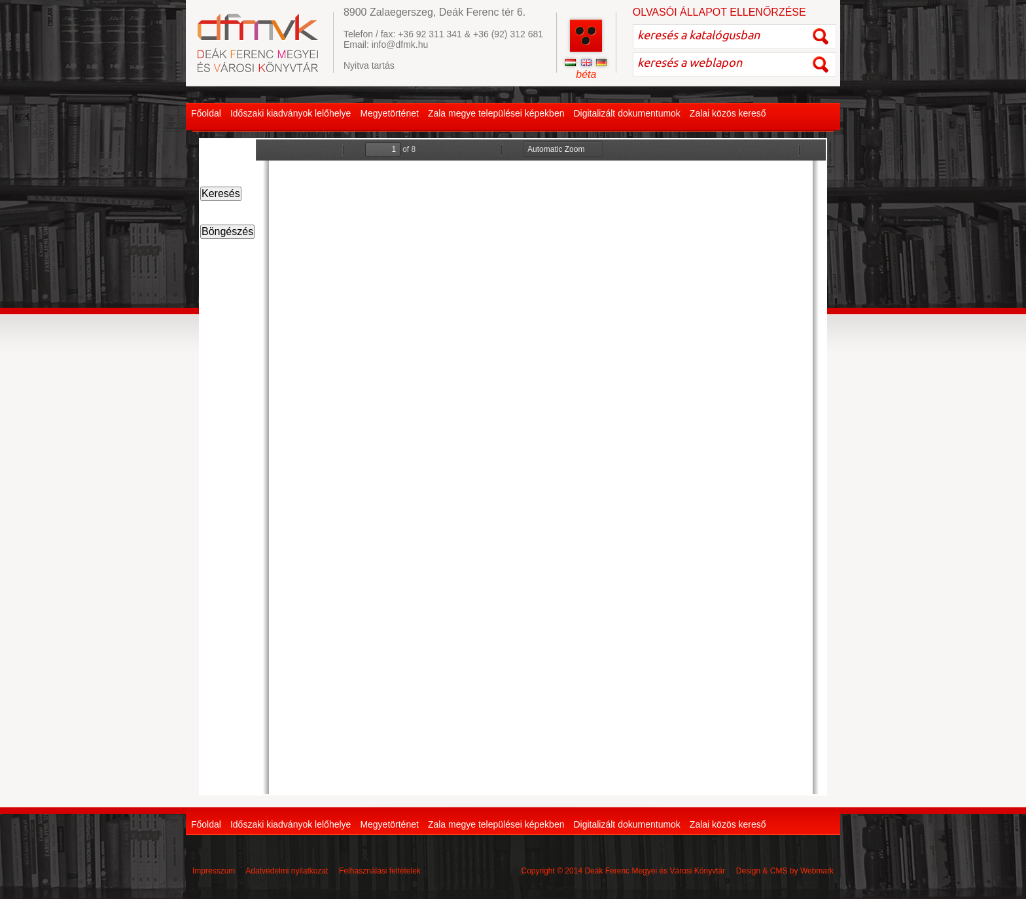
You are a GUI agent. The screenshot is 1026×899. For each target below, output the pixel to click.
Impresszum (213, 870)
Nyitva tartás (369, 65)
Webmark (817, 870)
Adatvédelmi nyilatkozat (286, 870)
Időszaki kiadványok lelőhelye (290, 113)
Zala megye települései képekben (496, 113)
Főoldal (206, 113)
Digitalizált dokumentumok (626, 113)
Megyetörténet (389, 113)
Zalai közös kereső (728, 113)
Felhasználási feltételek (380, 870)
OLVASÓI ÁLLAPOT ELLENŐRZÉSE (719, 12)
